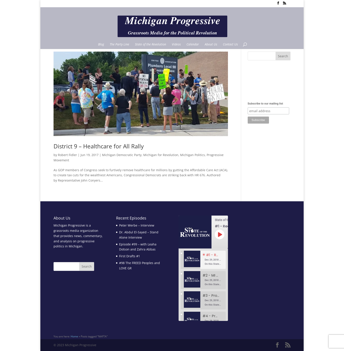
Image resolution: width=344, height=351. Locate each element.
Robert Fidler (67, 155)
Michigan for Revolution (160, 155)
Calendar (192, 44)
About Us (211, 44)
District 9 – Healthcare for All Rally (99, 146)
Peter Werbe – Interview (136, 225)
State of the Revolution (150, 44)
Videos (176, 44)
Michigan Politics (192, 155)
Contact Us (230, 44)
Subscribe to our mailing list (265, 103)
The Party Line (119, 44)
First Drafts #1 (129, 256)
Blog (101, 44)
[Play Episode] (219, 234)
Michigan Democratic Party (122, 155)
